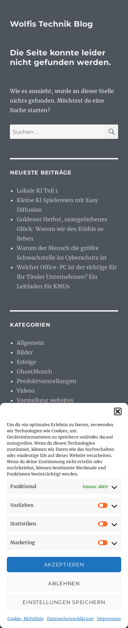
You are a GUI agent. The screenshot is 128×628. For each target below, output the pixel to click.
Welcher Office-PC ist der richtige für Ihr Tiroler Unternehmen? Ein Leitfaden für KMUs (67, 277)
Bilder (25, 352)
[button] (117, 411)
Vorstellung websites (45, 400)
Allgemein (30, 342)
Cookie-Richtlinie (26, 618)
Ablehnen (64, 583)
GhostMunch (34, 371)
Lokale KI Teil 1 (37, 190)
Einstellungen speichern (64, 602)
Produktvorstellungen (46, 381)
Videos (26, 390)
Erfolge (26, 361)
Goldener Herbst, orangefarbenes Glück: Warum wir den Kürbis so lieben (62, 229)
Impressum (109, 618)
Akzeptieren (64, 564)
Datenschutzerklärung (70, 618)
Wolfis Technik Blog (51, 24)
